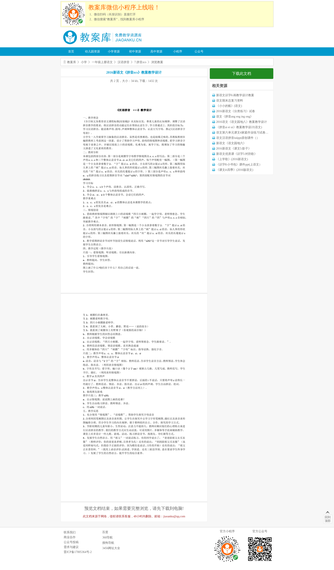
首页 (71, 51)
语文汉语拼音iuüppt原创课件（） (238, 137)
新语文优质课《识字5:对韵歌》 (236, 153)
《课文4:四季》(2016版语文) (234, 169)
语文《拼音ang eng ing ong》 (234, 116)
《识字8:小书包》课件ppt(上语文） (239, 164)
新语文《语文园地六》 (231, 143)
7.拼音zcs (140, 62)
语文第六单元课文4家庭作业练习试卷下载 (243, 132)
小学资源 (114, 51)
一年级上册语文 (102, 62)
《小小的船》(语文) (229, 105)
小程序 (177, 51)
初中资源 (135, 51)
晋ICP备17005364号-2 (78, 552)
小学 (84, 62)
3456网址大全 (111, 548)
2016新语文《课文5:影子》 (233, 148)
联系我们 (70, 532)
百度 (105, 532)
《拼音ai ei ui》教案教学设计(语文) (239, 127)
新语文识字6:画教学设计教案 (235, 95)
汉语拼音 (124, 62)
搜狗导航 (108, 542)
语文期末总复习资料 (229, 100)
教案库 (71, 62)
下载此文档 (241, 73)
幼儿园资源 (92, 51)
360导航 (107, 537)
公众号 (198, 51)
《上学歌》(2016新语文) (232, 159)
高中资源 (156, 51)
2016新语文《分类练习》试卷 (235, 111)
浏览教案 (157, 62)
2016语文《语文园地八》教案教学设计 (241, 121)
